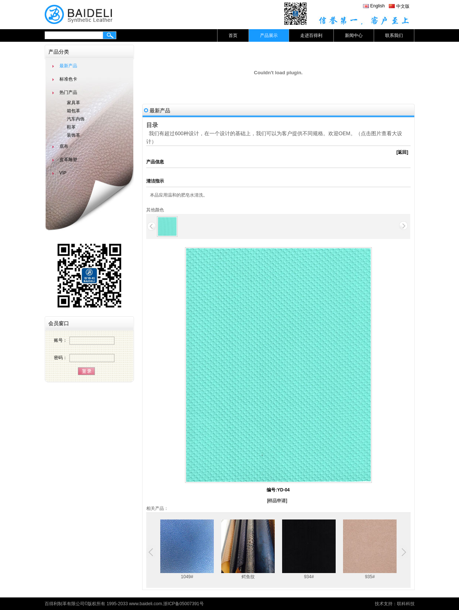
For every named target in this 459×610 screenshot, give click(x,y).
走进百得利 (311, 35)
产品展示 (269, 35)
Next (402, 552)
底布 (63, 146)
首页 (233, 35)
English (377, 5)
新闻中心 (354, 35)
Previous (151, 552)
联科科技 (406, 603)
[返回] (402, 152)
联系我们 (394, 35)
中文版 (403, 6)
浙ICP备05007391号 (183, 603)
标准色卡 (68, 79)
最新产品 (68, 65)
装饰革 (73, 135)
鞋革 (71, 127)
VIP (62, 172)
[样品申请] (277, 500)
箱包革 (73, 110)
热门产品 (68, 92)
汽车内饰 (76, 119)
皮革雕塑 (68, 159)
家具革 (73, 102)
